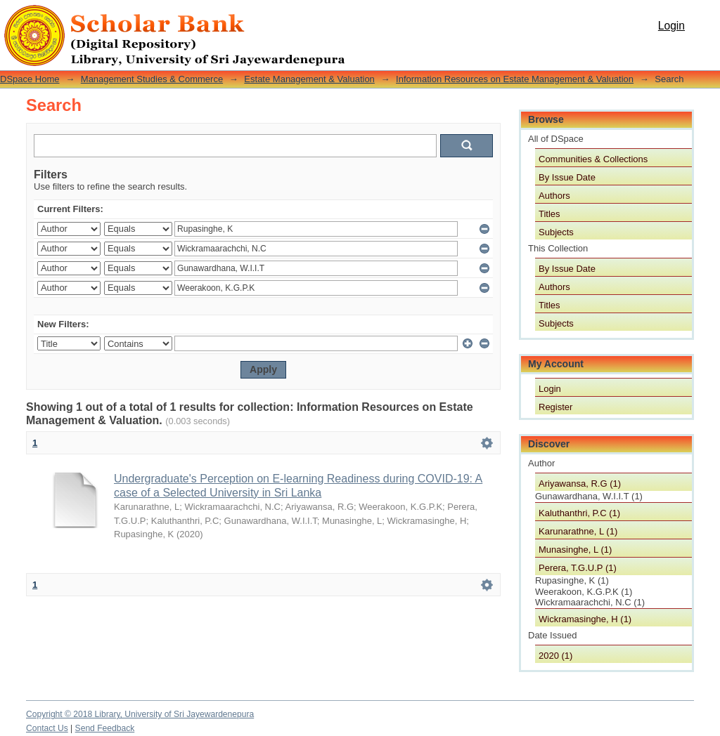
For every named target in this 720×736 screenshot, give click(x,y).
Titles (549, 214)
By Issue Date (567, 177)
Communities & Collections (593, 159)
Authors (554, 195)
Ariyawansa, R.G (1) (580, 483)
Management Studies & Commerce (152, 79)
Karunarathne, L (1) (578, 531)
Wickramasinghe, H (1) (585, 619)
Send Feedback (105, 728)
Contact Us (47, 728)
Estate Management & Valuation (309, 79)
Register (555, 407)
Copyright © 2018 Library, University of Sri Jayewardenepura (140, 714)
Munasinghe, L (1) (575, 549)
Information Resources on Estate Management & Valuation (515, 79)
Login (671, 26)
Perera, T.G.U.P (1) (578, 568)
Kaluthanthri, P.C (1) (579, 513)
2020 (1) (555, 655)
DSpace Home (30, 79)
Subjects (556, 232)
